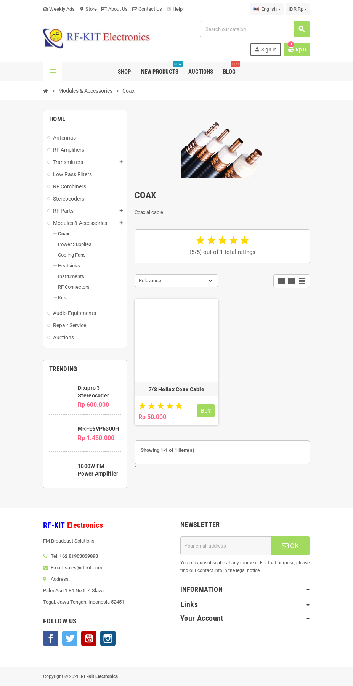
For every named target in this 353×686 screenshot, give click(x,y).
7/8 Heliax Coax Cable (176, 389)
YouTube (88, 638)
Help (175, 9)
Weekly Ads (59, 9)
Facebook (50, 638)
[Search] (255, 29)
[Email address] (225, 545)
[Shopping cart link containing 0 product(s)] (297, 49)
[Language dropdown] (266, 9)
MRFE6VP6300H (98, 429)
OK (290, 545)
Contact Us (147, 9)
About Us (114, 9)
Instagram (108, 638)
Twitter (69, 638)
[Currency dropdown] (298, 9)
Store (88, 9)
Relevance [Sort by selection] (150, 280)
